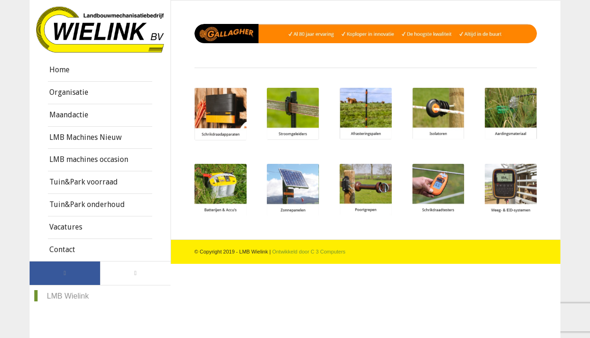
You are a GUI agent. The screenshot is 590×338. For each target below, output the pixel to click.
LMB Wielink (68, 296)
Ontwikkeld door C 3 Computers (308, 251)
